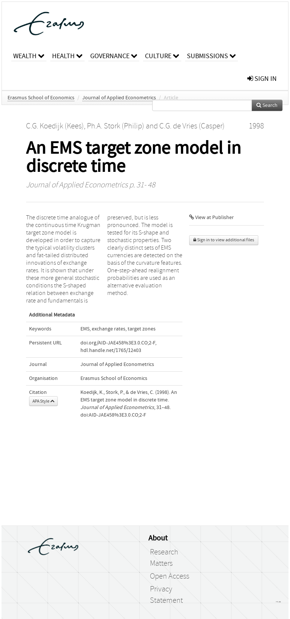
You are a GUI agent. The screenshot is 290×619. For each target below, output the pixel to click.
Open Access (169, 576)
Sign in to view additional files (223, 240)
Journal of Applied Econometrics (119, 98)
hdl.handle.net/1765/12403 (110, 350)
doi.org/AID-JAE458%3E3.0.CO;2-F (117, 343)
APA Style (43, 401)
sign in (262, 79)
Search (267, 105)
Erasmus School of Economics (41, 98)
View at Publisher (211, 218)
